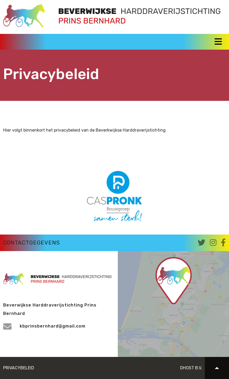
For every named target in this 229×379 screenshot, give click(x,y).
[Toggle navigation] (218, 41)
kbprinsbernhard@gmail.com (44, 326)
